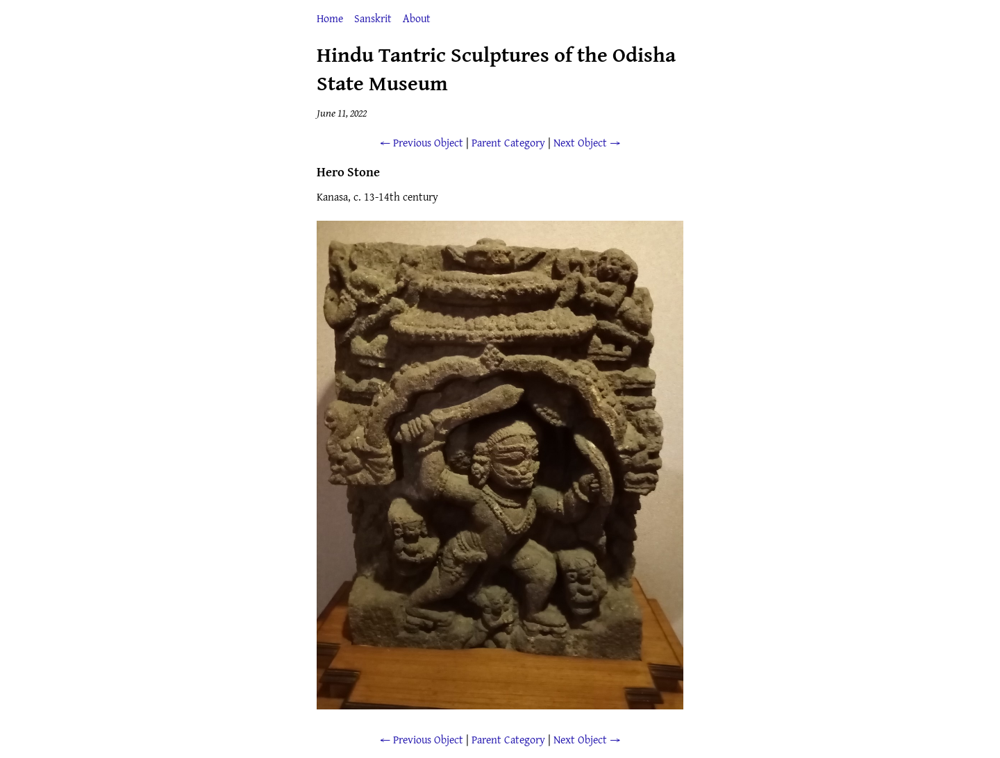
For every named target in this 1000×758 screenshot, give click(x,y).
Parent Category (508, 142)
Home (330, 18)
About (417, 18)
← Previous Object (421, 142)
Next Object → (586, 142)
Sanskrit (373, 18)
